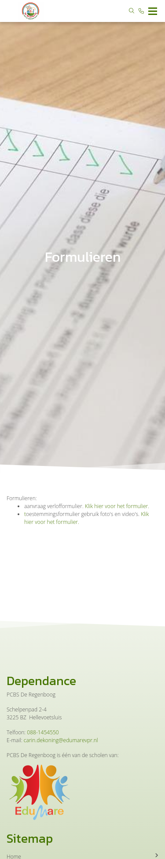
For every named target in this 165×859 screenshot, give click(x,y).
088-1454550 (43, 732)
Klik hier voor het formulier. (116, 506)
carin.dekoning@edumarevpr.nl (61, 740)
